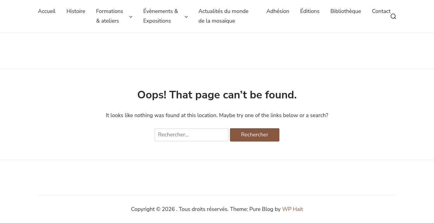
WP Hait (292, 209)
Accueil (46, 11)
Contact (381, 11)
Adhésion (277, 11)
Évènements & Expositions (165, 16)
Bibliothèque (345, 11)
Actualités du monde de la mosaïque (224, 16)
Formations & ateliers (114, 16)
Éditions (309, 11)
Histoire (75, 11)
